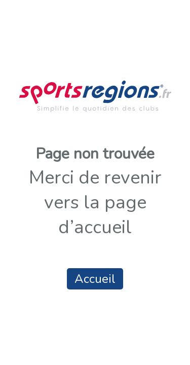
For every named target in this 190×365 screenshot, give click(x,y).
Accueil (95, 279)
